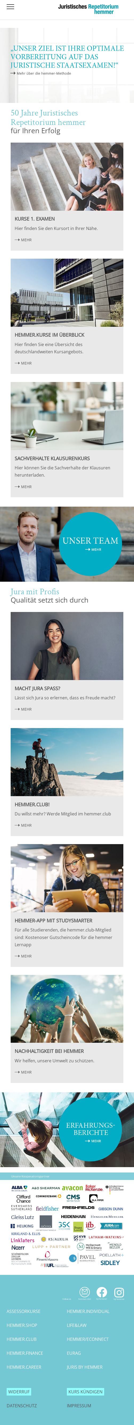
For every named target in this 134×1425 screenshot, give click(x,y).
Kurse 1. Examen (35, 219)
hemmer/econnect (88, 1339)
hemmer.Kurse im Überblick (49, 335)
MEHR (26, 239)
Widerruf (19, 1392)
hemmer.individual (88, 1311)
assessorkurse (23, 1311)
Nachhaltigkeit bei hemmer (49, 1051)
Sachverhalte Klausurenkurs (52, 458)
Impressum (79, 1406)
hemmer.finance (25, 1353)
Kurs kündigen (85, 1392)
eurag (74, 1353)
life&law (77, 1325)
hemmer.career (24, 1367)
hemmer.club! (32, 804)
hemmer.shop (22, 1325)
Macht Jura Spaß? (37, 688)
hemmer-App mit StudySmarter (53, 920)
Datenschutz (22, 1406)
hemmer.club (21, 1339)
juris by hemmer (85, 1367)
